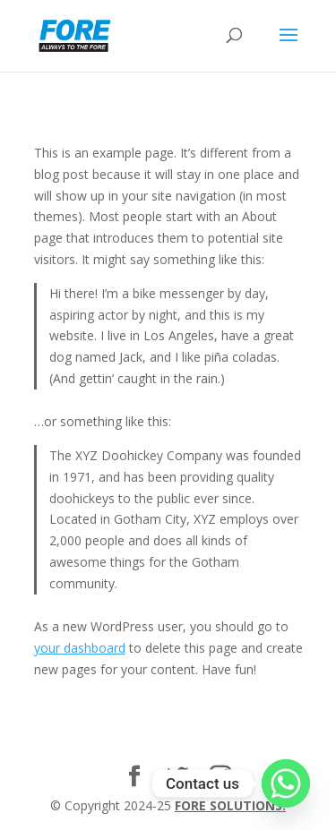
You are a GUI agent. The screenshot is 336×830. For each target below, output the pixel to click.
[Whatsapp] (286, 783)
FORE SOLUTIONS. (230, 805)
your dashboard (79, 647)
